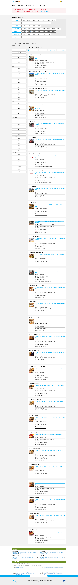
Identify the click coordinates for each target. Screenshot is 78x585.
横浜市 (14, 552)
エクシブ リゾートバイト (33, 50)
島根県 (19, 87)
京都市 (16, 557)
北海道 (24, 31)
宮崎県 (48, 28)
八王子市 (19, 567)
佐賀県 (29, 28)
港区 (23, 552)
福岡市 (46, 557)
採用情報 (41, 580)
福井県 (48, 34)
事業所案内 (32, 580)
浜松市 (44, 552)
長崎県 (34, 28)
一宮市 (46, 553)
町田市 (22, 567)
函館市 (63, 557)
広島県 (19, 79)
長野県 (29, 34)
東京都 (24, 20)
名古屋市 (41, 552)
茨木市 (30, 557)
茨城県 (44, 20)
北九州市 (41, 558)
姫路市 (28, 557)
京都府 (19, 108)
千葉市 (28, 552)
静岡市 (47, 552)
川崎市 (31, 552)
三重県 (34, 25)
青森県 (29, 31)
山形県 (48, 31)
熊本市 (44, 558)
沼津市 (53, 552)
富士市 (50, 552)
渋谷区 (25, 552)
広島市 (52, 557)
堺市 (25, 557)
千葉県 (34, 20)
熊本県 (39, 28)
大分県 (44, 28)
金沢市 (51, 572)
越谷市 (20, 553)
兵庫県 (53, 567)
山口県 (19, 89)
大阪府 (19, 103)
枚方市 (14, 558)
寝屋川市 (16, 558)
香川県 (19, 92)
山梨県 (24, 34)
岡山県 (19, 82)
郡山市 (57, 557)
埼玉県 (39, 20)
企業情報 (29, 580)
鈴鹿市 (62, 552)
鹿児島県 (53, 28)
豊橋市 (41, 553)
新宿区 (16, 552)
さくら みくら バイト (52, 50)
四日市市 (58, 552)
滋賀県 (62, 567)
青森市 (60, 557)
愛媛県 (19, 97)
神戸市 (19, 557)
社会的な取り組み (36, 580)
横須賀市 (16, 553)
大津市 (36, 557)
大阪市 (14, 557)
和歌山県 (19, 115)
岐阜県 (29, 25)
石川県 (44, 34)
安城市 (43, 553)
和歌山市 (22, 557)
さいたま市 (20, 552)
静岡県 (39, 25)
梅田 (46, 567)
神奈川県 (28, 20)
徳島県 (19, 94)
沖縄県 (58, 28)
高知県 (19, 99)
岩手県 (34, 31)
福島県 (53, 31)
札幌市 (41, 557)
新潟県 (34, 34)
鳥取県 (19, 84)
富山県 (39, 34)
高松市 (31, 573)
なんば (50, 567)
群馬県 (53, 20)
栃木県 (48, 20)
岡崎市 (22, 572)
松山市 (49, 557)
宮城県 (39, 31)
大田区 (14, 553)
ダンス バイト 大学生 (61, 50)
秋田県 (44, 31)
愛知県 (24, 25)
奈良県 (19, 113)
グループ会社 (44, 580)
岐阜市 (55, 552)
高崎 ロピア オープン (43, 50)
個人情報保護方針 (49, 580)
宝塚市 (33, 557)
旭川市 (55, 557)
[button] (65, 50)
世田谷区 (34, 552)
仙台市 (43, 557)
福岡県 (24, 28)
